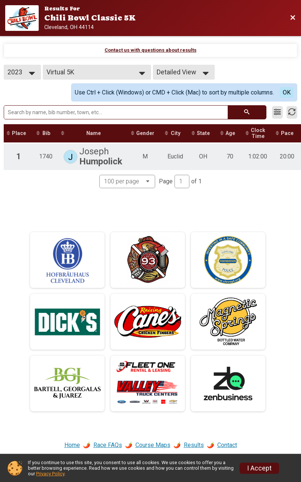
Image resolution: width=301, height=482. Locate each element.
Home (72, 445)
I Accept (259, 468)
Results (194, 445)
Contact (227, 445)
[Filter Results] (277, 112)
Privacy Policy (50, 473)
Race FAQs (107, 445)
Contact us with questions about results (150, 50)
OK (287, 92)
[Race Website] (24, 18)
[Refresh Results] (291, 112)
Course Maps (152, 445)
